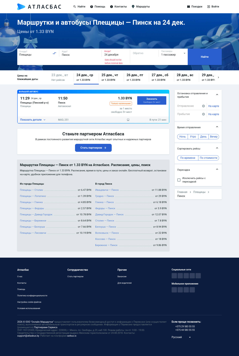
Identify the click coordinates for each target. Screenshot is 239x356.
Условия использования (28, 308)
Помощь (21, 289)
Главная (182, 192)
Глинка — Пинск (104, 202)
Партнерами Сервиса (45, 327)
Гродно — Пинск (104, 196)
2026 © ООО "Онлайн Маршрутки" (35, 321)
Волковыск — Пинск (107, 232)
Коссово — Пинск (105, 239)
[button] (61, 77)
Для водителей (125, 283)
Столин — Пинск (104, 220)
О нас (19, 276)
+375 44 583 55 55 (185, 330)
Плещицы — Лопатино (33, 196)
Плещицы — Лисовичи (33, 232)
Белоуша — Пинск (105, 226)
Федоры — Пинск (105, 208)
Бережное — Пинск (106, 245)
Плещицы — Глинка (31, 202)
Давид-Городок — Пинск (109, 214)
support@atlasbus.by (28, 335)
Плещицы (199, 192)
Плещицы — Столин (31, 189)
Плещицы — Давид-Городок (36, 214)
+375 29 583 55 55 (185, 326)
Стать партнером (75, 276)
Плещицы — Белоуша (32, 226)
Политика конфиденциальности (32, 295)
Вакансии (122, 276)
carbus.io (72, 335)
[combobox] (37, 53)
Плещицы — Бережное (33, 220)
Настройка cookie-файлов (29, 302)
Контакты (21, 283)
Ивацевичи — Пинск (107, 189)
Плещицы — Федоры (32, 208)
